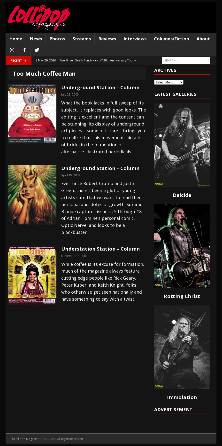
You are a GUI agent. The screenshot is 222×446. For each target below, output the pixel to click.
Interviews (134, 39)
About (203, 39)
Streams (82, 39)
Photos (57, 39)
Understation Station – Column (100, 248)
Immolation (182, 397)
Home (15, 39)
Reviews (107, 39)
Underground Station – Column (100, 87)
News (36, 39)
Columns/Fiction (171, 39)
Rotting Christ (182, 296)
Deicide (182, 195)
